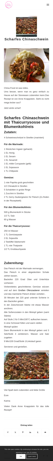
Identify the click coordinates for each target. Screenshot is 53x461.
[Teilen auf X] (15, 432)
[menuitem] (48, 5)
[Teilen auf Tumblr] (37, 432)
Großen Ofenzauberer (29, 290)
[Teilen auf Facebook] (8, 432)
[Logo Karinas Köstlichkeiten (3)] (22, 4)
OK (21, 456)
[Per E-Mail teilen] (45, 432)
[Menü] (48, 5)
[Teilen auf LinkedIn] (30, 432)
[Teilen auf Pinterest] (22, 432)
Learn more (32, 456)
